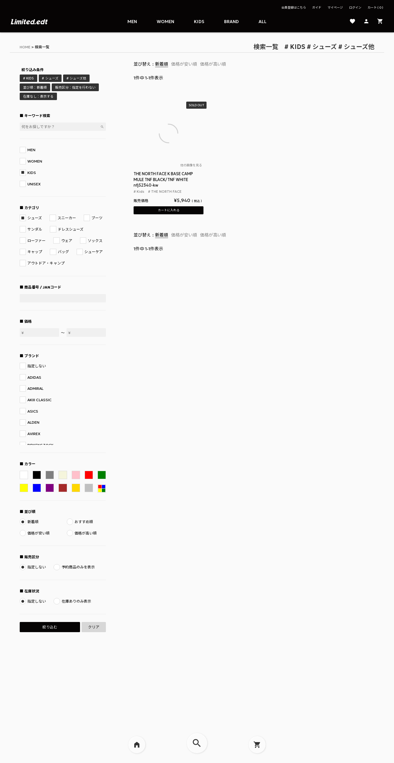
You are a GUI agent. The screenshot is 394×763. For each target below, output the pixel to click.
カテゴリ (31, 207)
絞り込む (49, 627)
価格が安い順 (184, 64)
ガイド (316, 8)
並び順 (29, 511)
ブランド (31, 355)
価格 (28, 321)
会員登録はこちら (293, 8)
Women (165, 21)
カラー (29, 464)
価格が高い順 (213, 64)
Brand (231, 21)
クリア (93, 627)
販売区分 (31, 557)
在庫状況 (31, 591)
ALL (263, 21)
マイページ (335, 8)
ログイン (355, 8)
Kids (199, 21)
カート (375, 8)
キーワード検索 (37, 115)
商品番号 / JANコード (42, 287)
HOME (25, 47)
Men (132, 21)
